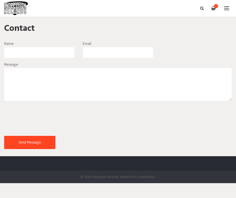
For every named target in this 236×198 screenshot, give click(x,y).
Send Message (29, 142)
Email (87, 44)
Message (11, 64)
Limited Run (146, 176)
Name (9, 44)
